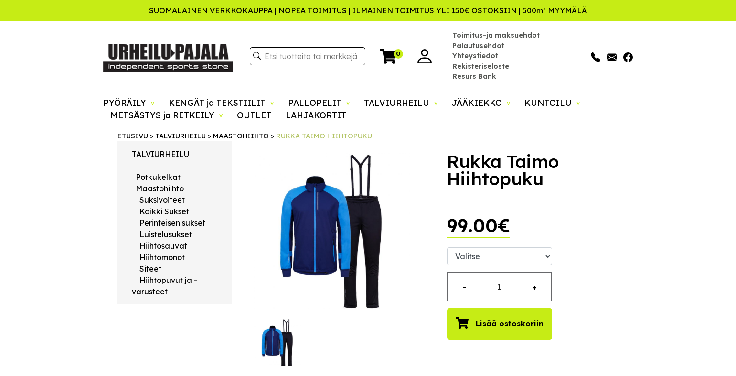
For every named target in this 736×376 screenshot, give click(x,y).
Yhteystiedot (475, 56)
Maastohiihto (160, 188)
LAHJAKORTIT (316, 115)
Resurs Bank (474, 76)
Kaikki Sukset (164, 211)
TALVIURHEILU (400, 102)
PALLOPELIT (319, 102)
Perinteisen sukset (172, 223)
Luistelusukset (165, 234)
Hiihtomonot (162, 257)
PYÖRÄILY (128, 102)
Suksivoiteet (162, 200)
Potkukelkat (158, 177)
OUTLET (254, 115)
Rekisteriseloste (480, 66)
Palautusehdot (478, 46)
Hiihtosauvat (163, 246)
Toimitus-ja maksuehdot (496, 35)
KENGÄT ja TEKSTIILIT (221, 102)
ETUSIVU (132, 136)
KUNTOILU (552, 102)
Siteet (150, 268)
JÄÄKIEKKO (481, 102)
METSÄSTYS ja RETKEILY (166, 115)
